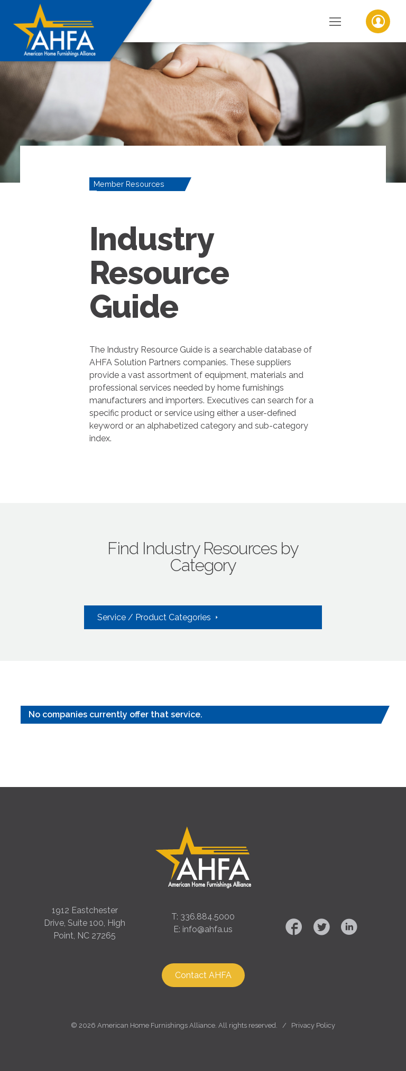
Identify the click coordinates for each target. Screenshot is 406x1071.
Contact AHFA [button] (203, 975)
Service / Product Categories (155, 617)
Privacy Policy (313, 1025)
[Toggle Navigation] (335, 21)
